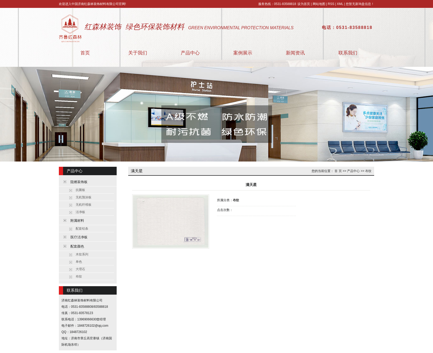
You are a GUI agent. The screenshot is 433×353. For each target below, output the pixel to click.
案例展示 (242, 53)
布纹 (79, 276)
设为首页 (303, 4)
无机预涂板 (83, 197)
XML (340, 4)
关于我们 (137, 53)
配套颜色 (77, 246)
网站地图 (319, 4)
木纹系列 (82, 254)
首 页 (338, 171)
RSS (331, 4)
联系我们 (347, 53)
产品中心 (190, 53)
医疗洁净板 (78, 237)
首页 (85, 53)
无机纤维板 (83, 204)
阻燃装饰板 (78, 182)
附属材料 (77, 221)
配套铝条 (82, 228)
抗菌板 (80, 190)
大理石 (80, 269)
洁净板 (80, 212)
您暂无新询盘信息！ (360, 4)
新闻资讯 (295, 53)
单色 (79, 262)
